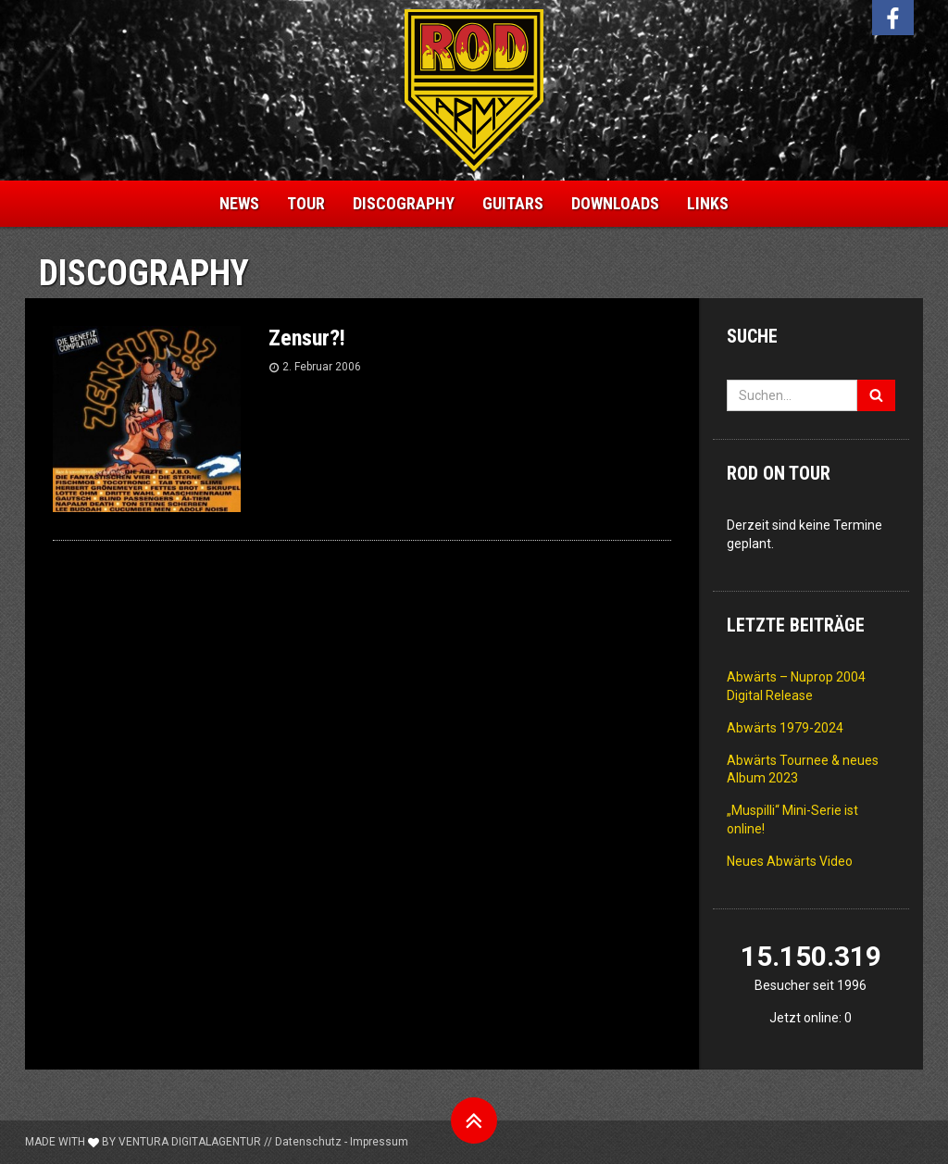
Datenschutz (308, 1141)
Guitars (512, 203)
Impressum (379, 1141)
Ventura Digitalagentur (189, 1141)
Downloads (615, 203)
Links (708, 203)
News (239, 203)
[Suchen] (876, 395)
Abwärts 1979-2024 (785, 727)
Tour (306, 203)
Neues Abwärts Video (790, 861)
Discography (404, 203)
